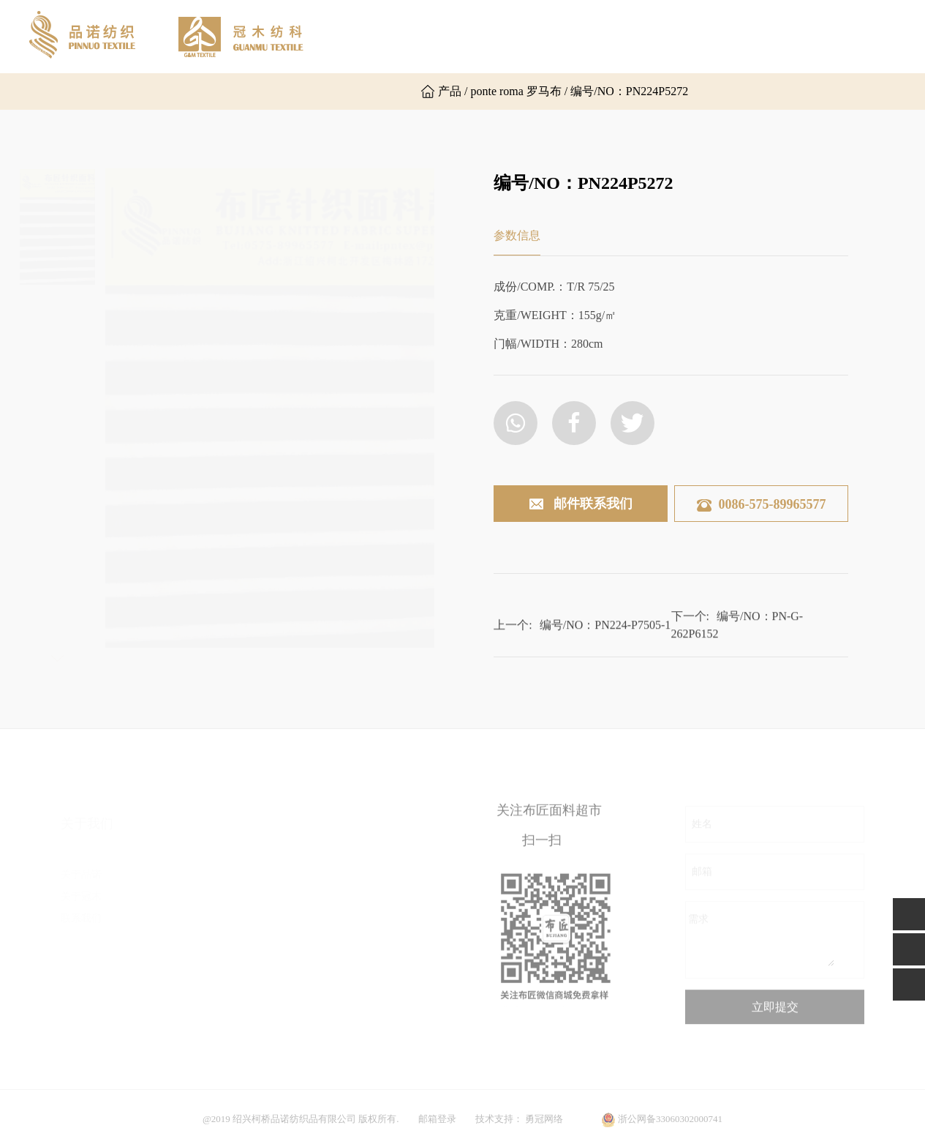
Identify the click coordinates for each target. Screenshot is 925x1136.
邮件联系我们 (580, 505)
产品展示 (609, 36)
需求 (698, 926)
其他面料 (343, 997)
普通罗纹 (220, 1041)
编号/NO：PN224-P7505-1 (605, 630)
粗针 (333, 865)
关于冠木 (526, 36)
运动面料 (343, 975)
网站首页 (359, 36)
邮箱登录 (437, 1126)
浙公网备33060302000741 (670, 1126)
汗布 (210, 865)
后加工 (338, 931)
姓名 (702, 831)
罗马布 (215, 931)
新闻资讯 (693, 36)
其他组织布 (225, 997)
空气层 (215, 953)
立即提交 (775, 1014)
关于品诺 (443, 36)
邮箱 (702, 878)
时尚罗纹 (343, 909)
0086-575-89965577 (761, 504)
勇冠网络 (544, 1126)
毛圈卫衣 (220, 1019)
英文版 (362, 91)
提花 (333, 887)
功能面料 (343, 953)
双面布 (215, 887)
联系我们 (776, 36)
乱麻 (210, 909)
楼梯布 (215, 975)
